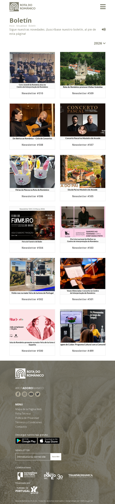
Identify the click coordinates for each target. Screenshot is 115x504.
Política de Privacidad (27, 418)
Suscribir (56, 456)
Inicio (12, 25)
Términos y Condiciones (28, 422)
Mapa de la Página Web (28, 409)
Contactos (21, 426)
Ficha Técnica (22, 413)
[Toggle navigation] (103, 6)
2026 (100, 43)
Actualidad (21, 25)
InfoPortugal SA (86, 501)
